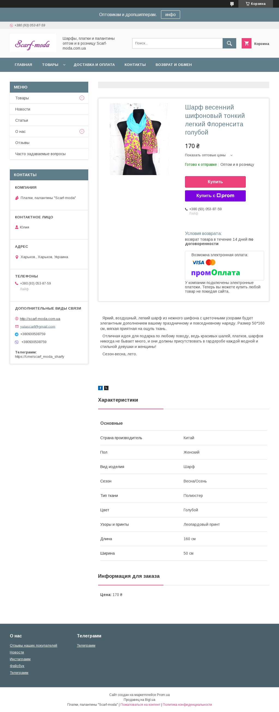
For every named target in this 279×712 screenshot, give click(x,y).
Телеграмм (19, 673)
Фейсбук (17, 666)
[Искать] (229, 43)
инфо (170, 14)
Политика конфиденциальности (187, 705)
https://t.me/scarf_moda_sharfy (39, 357)
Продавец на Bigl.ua (139, 700)
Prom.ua (163, 695)
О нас (20, 131)
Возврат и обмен (174, 65)
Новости (22, 109)
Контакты (135, 65)
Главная (23, 65)
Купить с (215, 195)
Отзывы (22, 142)
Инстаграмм (20, 659)
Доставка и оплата (94, 65)
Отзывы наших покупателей (33, 645)
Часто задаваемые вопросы (40, 154)
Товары (50, 65)
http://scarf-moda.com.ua (40, 319)
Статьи (21, 120)
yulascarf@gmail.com (37, 326)
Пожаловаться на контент (140, 705)
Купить (215, 181)
